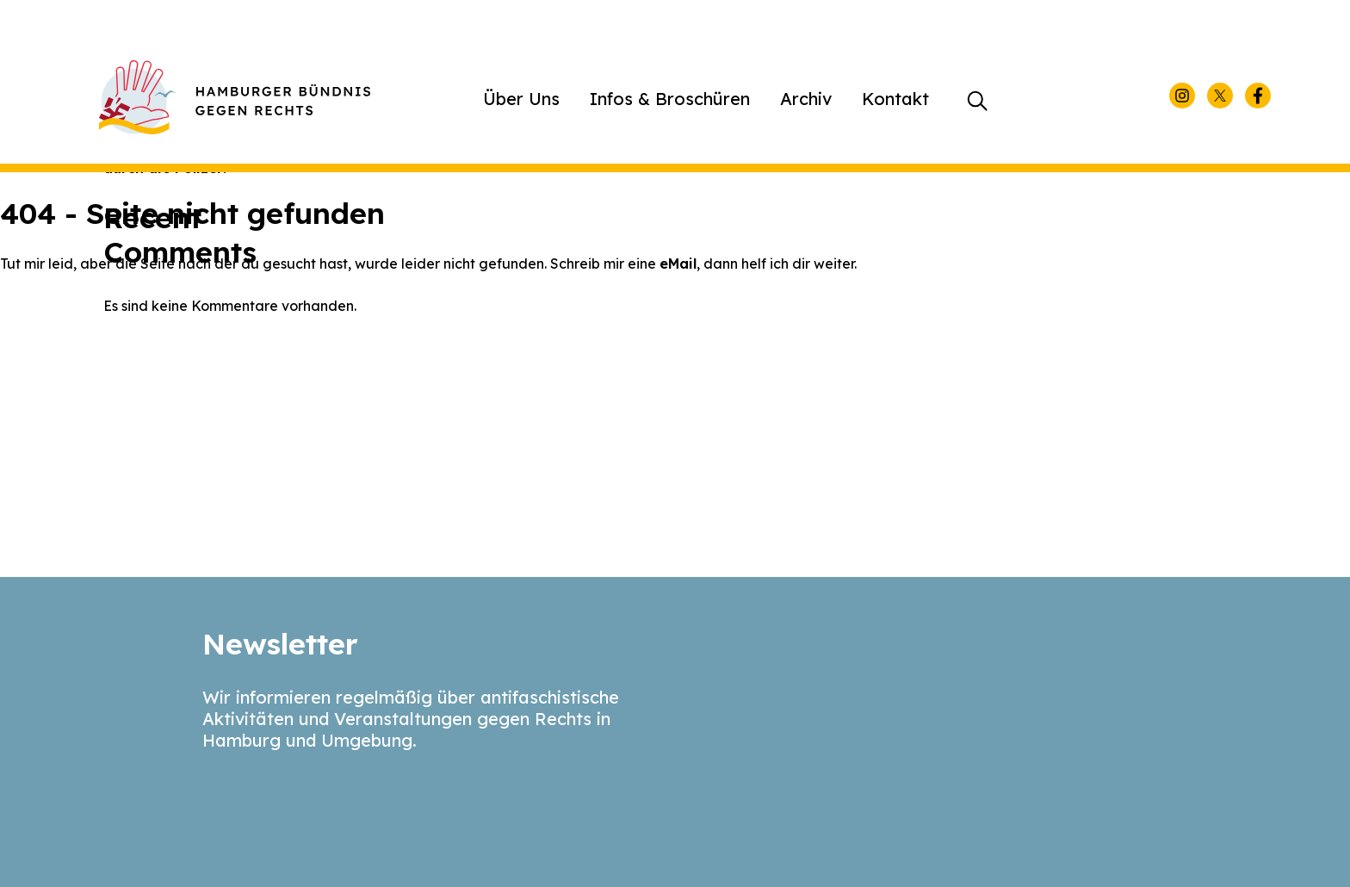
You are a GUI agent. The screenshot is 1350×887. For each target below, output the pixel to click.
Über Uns (521, 98)
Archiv (806, 98)
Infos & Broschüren (670, 98)
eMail (678, 263)
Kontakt (895, 98)
